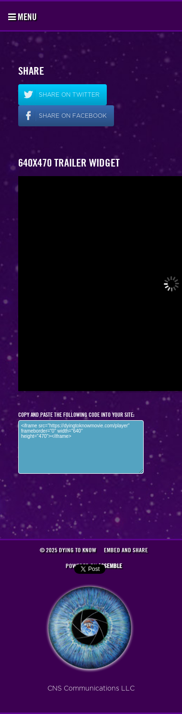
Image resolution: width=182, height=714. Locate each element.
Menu (22, 16)
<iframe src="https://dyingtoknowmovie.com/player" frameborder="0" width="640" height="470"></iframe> (81, 447)
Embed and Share (126, 550)
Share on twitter (69, 95)
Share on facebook (73, 116)
